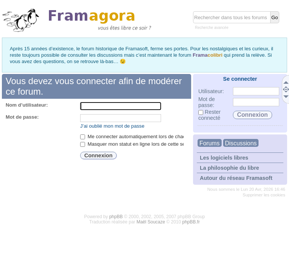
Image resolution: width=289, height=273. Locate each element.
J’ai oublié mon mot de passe (112, 126)
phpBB (116, 216)
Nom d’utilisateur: (27, 105)
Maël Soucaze (151, 222)
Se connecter (240, 79)
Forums (209, 143)
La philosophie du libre (229, 168)
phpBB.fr (191, 222)
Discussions (241, 143)
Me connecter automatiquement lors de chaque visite (142, 136)
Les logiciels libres (224, 158)
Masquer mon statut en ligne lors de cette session (138, 144)
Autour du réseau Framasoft (236, 178)
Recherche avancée (211, 28)
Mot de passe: (22, 117)
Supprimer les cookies (264, 195)
